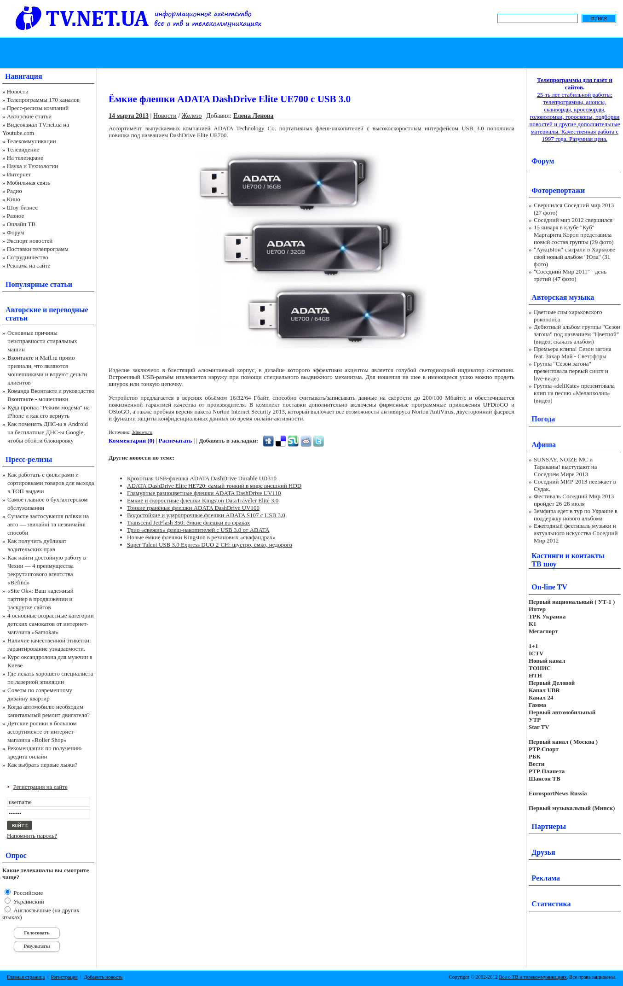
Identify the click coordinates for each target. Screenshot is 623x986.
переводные (68, 310)
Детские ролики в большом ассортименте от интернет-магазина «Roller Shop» (42, 731)
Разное (15, 215)
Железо (192, 115)
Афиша (543, 445)
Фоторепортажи (558, 190)
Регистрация (64, 977)
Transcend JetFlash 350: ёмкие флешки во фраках (188, 522)
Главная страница (26, 977)
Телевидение (23, 149)
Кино (13, 199)
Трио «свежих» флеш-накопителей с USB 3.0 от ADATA (198, 529)
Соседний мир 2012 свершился (573, 219)
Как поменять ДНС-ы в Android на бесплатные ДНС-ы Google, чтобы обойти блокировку (47, 432)
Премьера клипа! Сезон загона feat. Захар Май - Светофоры (572, 352)
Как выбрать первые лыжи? (42, 764)
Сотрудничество (27, 257)
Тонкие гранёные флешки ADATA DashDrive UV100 (193, 507)
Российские (27, 892)
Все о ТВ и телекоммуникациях (532, 977)
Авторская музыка (562, 297)
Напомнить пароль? (32, 835)
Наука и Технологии (32, 166)
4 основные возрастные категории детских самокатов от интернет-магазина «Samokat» (50, 624)
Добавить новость (103, 977)
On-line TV (549, 587)
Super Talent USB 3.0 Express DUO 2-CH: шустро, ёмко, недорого (209, 544)
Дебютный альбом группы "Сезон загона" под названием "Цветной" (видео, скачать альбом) (577, 334)
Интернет (19, 174)
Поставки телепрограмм (38, 248)
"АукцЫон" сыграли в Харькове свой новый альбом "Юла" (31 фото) (574, 257)
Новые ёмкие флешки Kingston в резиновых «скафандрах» (201, 537)
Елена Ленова (253, 115)
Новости (18, 91)
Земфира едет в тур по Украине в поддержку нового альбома (575, 515)
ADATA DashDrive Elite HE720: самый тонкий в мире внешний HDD (214, 485)
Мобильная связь (28, 182)
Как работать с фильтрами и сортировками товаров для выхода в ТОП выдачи (50, 483)
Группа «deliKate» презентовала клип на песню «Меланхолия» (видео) (574, 393)
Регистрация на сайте (40, 786)
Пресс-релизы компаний (38, 108)
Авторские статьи (29, 116)
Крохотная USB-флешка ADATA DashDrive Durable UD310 (202, 478)
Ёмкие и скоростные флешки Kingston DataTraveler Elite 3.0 (202, 500)
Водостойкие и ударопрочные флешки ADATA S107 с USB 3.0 (206, 515)
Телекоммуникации (31, 141)
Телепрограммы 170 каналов (43, 99)
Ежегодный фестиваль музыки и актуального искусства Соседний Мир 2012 (575, 533)
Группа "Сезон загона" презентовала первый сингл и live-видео (571, 371)
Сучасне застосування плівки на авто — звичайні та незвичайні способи (48, 524)
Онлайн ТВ (21, 224)
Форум (15, 232)
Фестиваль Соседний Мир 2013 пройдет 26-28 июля (574, 500)
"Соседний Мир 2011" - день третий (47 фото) (570, 275)
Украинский (28, 901)
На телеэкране (25, 157)
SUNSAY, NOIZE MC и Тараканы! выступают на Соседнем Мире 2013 (565, 467)
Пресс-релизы (29, 459)
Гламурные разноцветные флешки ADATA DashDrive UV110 (204, 493)
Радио (14, 190)
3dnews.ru (142, 432)
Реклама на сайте (29, 265)
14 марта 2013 (129, 115)
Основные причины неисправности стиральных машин (42, 341)
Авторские (23, 310)
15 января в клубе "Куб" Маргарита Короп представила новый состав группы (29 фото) (574, 234)
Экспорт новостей (30, 240)
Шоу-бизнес (22, 207)
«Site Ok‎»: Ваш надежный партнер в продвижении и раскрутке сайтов (40, 599)
